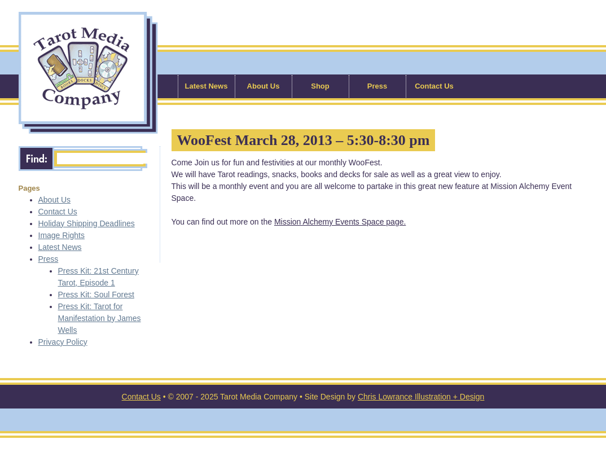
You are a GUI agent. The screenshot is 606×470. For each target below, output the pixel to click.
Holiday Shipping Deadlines (86, 223)
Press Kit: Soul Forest (96, 294)
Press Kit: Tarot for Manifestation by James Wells (99, 318)
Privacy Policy (62, 341)
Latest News (206, 86)
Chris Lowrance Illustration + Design (421, 396)
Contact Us (434, 86)
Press (377, 86)
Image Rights (61, 235)
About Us (263, 86)
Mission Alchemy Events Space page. (340, 221)
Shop (320, 86)
